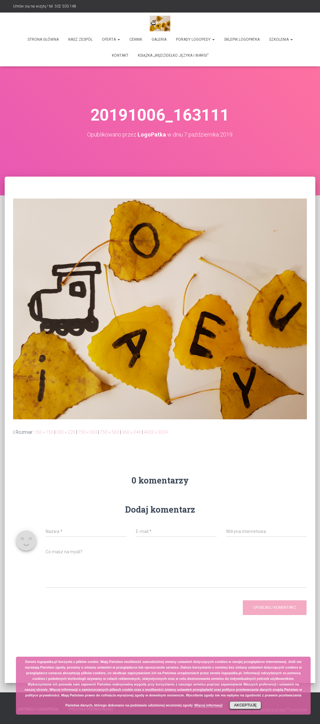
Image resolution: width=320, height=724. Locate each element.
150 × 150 (43, 432)
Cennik (135, 39)
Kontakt (120, 55)
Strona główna (43, 39)
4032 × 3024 (156, 432)
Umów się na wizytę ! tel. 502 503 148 (44, 6)
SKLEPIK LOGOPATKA (242, 39)
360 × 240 (131, 432)
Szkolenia (281, 39)
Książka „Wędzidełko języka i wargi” (173, 55)
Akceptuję (245, 705)
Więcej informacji (208, 705)
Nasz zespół (80, 39)
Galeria (159, 39)
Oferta (111, 39)
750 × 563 (87, 432)
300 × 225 (65, 432)
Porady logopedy (195, 39)
